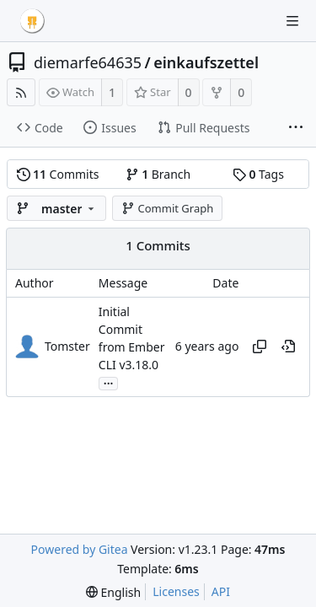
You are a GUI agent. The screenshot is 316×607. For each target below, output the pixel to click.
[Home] (32, 21)
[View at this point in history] (288, 346)
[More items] (295, 128)
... (109, 382)
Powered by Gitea (79, 549)
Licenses (176, 591)
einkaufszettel (206, 62)
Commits (58, 174)
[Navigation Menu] (292, 21)
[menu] (113, 592)
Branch (158, 174)
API (221, 591)
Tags (258, 174)
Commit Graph (167, 208)
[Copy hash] (259, 346)
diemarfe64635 (88, 62)
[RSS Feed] (21, 92)
